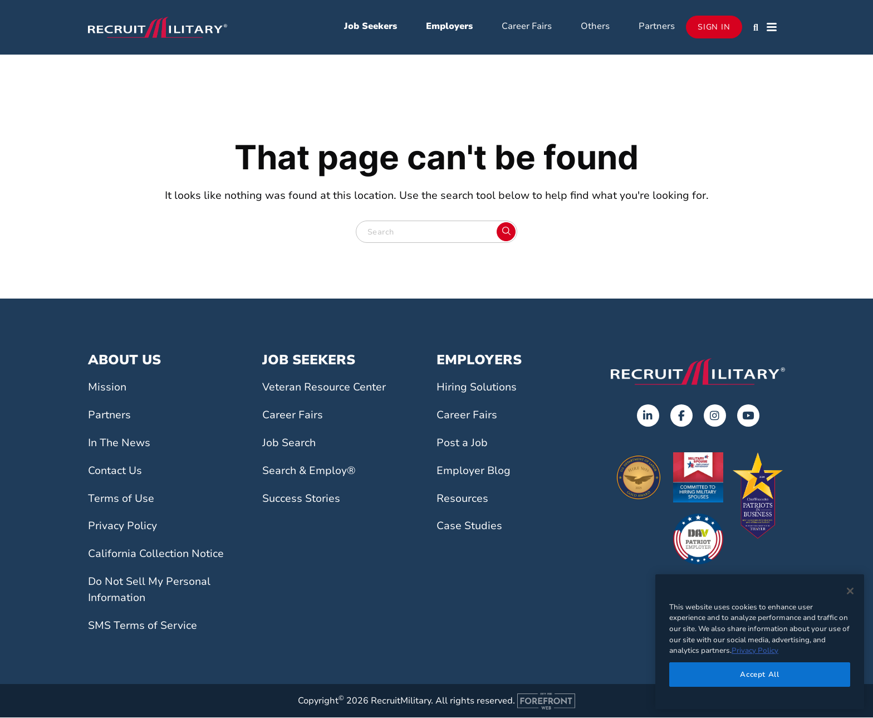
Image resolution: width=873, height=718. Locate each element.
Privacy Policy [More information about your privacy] (755, 651)
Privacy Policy (122, 527)
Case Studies (469, 527)
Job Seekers (370, 27)
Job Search (289, 443)
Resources (462, 499)
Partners (657, 27)
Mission (107, 388)
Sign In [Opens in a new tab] (714, 27)
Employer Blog (473, 471)
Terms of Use (121, 499)
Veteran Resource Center (324, 388)
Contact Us (115, 471)
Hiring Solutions (476, 388)
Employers (449, 27)
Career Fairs (527, 27)
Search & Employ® (309, 471)
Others (595, 27)
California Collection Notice (156, 555)
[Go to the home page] (698, 372)
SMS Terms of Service (142, 626)
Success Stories (301, 499)
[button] (755, 28)
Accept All (759, 675)
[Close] (850, 591)
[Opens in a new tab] (648, 417)
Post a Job (462, 443)
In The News (119, 443)
